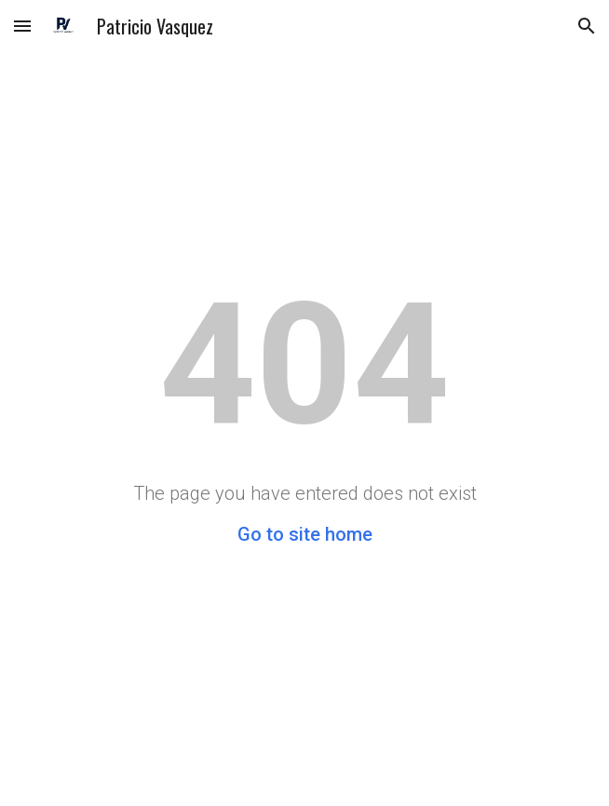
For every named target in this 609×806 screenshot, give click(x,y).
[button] (22, 25)
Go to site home (304, 534)
